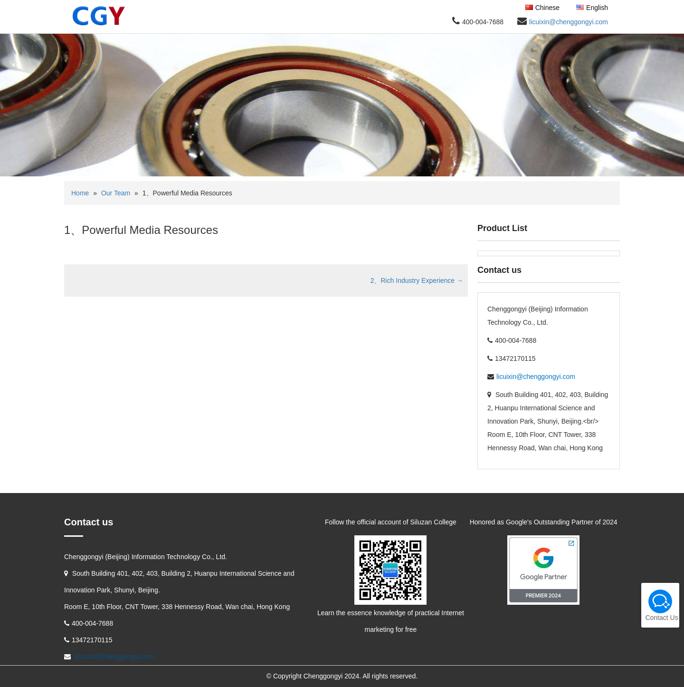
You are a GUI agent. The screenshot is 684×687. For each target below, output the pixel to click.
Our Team (115, 193)
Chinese (542, 7)
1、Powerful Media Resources (141, 229)
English (592, 7)
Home (80, 193)
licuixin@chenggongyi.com (568, 22)
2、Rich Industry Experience (416, 280)
